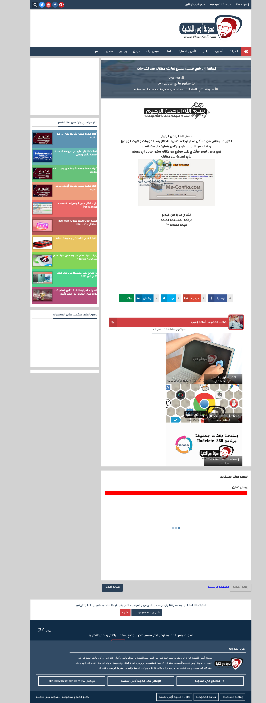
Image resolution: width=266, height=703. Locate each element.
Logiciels (157, 89)
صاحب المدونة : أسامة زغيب (201, 322)
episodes (131, 89)
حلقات (161, 51)
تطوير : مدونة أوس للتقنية (166, 697)
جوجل (128, 51)
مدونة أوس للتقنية (39, 697)
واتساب (119, 298)
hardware (144, 89)
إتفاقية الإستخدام (224, 697)
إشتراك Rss (234, 4)
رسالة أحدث (233, 587)
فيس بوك (145, 51)
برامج (197, 51)
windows (170, 89)
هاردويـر (101, 51)
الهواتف (225, 51)
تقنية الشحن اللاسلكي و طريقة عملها (68, 238)
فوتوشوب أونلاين (187, 4)
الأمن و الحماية (180, 51)
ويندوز (115, 51)
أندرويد (211, 51)
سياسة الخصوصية (212, 4)
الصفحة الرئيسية (210, 587)
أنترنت (87, 51)
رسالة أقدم (104, 587)
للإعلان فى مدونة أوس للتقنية (133, 681)
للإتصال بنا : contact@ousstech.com (64, 681)
